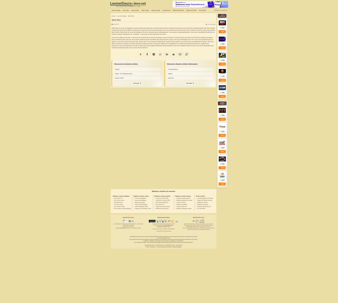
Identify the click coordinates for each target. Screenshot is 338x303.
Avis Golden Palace (119, 206)
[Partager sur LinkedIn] (167, 54)
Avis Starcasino (118, 202)
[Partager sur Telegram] (154, 54)
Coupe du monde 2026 (162, 198)
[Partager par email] (180, 54)
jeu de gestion (168, 45)
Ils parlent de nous (170, 245)
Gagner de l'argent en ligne (204, 200)
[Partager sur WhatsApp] (160, 54)
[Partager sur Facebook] (147, 54)
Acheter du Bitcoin (182, 206)
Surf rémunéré (201, 208)
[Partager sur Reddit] (173, 54)
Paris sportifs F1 (160, 204)
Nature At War (119, 78)
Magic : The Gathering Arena (123, 73)
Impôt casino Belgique (141, 204)
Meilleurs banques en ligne (184, 208)
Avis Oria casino (118, 204)
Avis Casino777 (118, 198)
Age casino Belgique (140, 200)
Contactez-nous (160, 245)
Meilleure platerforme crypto (184, 200)
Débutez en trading (182, 204)
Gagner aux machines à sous (143, 208)
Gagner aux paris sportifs (163, 206)
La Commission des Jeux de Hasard (163, 231)
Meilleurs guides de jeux (204, 206)
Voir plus (137, 83)
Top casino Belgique (140, 198)
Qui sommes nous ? (150, 245)
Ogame (117, 69)
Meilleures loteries (202, 202)
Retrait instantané (140, 202)
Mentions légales (177, 247)
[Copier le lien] (186, 54)
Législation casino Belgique (168, 228)
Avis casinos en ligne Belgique (122, 208)
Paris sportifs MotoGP (162, 202)
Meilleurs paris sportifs (162, 208)
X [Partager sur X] (140, 54)
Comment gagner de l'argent (205, 198)
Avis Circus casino (119, 200)
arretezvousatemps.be (168, 225)
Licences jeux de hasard (157, 228)
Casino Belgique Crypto (141, 206)
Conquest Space (173, 69)
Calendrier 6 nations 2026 (163, 200)
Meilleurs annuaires (202, 204)
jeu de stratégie (136, 32)
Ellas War (171, 78)
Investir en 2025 (181, 202)
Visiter (222, 31)
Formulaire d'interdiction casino (163, 226)
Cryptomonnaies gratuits (183, 198)
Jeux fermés (179, 245)
